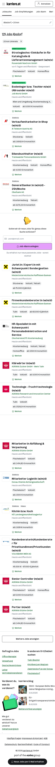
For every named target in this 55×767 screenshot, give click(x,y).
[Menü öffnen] (3, 4)
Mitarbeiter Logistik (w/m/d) (29, 478)
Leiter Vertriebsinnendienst (12, 671)
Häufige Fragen (14, 738)
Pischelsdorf (19, 71)
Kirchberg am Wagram (38, 664)
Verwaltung (7, 661)
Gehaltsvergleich (10, 729)
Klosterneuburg (41, 101)
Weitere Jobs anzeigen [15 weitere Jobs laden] (27, 639)
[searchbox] (27, 22)
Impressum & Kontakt (32, 738)
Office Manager (9, 656)
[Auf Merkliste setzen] (17, 76)
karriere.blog (26, 681)
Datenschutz (11, 744)
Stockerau (18, 137)
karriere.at (28, 750)
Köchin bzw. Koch (22, 511)
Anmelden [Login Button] (44, 3)
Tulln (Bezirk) (34, 660)
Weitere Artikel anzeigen (30, 709)
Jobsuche (7, 11)
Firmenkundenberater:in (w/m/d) (32, 300)
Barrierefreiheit (25, 744)
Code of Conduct (41, 744)
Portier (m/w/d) (21, 607)
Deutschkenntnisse (11, 665)
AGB (45, 738)
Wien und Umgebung (23, 101)
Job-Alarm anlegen (28, 246)
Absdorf (17, 34)
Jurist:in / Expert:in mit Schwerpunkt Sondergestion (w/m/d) (30, 268)
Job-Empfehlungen (24, 11)
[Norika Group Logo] (27, 756)
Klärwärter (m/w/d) (23, 363)
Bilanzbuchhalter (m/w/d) (27, 153)
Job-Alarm (41, 11)
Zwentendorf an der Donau (40, 669)
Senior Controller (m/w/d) (27, 578)
